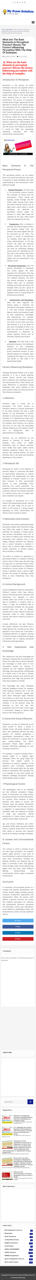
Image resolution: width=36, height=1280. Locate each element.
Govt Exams (9, 1246)
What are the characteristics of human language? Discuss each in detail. (23, 1174)
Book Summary (10, 1236)
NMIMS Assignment (12, 1255)
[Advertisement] (18, 1028)
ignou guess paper (11, 1262)
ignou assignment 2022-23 (14, 1259)
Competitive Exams (12, 1240)
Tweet (18, 920)
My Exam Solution (17, 1275)
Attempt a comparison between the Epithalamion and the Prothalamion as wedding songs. (23, 1118)
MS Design (22, 1277)
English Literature (11, 1243)
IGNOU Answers (10, 1252)
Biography (8, 1233)
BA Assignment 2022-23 (13, 1230)
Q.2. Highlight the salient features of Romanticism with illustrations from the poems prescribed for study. (23, 1131)
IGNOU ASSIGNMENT (12, 1249)
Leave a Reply (22, 56)
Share (18, 926)
